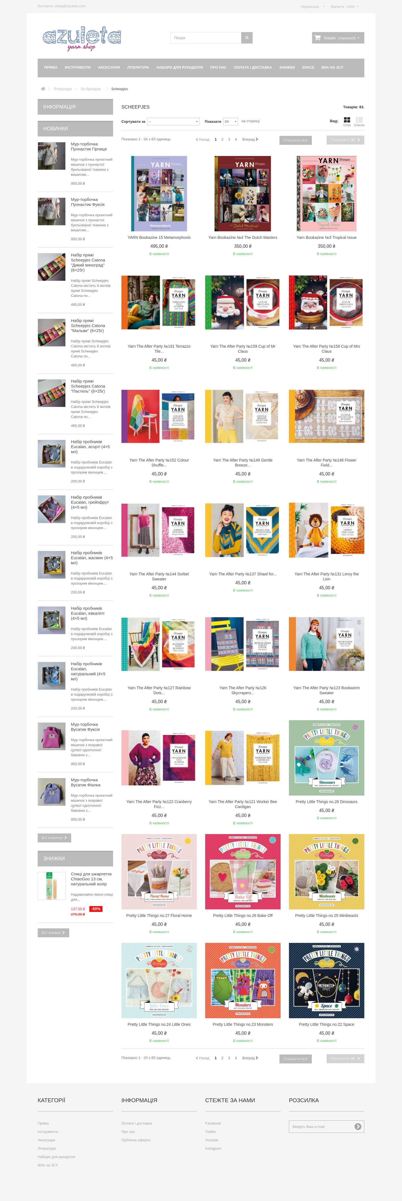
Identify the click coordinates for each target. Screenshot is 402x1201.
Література (138, 67)
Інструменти (78, 67)
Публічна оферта (135, 1140)
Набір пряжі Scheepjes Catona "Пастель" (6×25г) (88, 386)
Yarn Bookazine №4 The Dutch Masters (243, 237)
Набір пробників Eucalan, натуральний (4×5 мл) (88, 671)
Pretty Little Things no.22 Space (326, 1024)
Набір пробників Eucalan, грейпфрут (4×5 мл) (90, 502)
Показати (213, 121)
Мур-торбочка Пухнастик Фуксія (87, 202)
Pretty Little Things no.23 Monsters (243, 1024)
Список (359, 122)
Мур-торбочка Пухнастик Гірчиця (89, 146)
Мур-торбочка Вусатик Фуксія (85, 727)
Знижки (287, 67)
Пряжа (51, 67)
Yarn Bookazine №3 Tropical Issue (327, 237)
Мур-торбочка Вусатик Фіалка (85, 782)
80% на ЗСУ (332, 67)
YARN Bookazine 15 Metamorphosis (159, 237)
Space (308, 67)
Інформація (59, 107)
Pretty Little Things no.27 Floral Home (159, 915)
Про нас (218, 67)
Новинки (55, 128)
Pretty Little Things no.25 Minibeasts (326, 915)
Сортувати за (133, 121)
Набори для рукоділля (179, 67)
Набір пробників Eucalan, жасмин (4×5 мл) (92, 557)
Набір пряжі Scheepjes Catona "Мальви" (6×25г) (88, 325)
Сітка (347, 122)
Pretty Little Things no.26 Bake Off (243, 915)
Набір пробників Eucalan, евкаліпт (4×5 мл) (88, 613)
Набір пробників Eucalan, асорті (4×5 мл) (90, 446)
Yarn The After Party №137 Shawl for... (243, 574)
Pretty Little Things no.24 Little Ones (159, 1024)
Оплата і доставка (253, 67)
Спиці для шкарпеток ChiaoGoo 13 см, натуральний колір (91, 878)
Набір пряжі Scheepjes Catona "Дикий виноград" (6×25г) (88, 262)
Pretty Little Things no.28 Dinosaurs (327, 801)
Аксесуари (109, 67)
